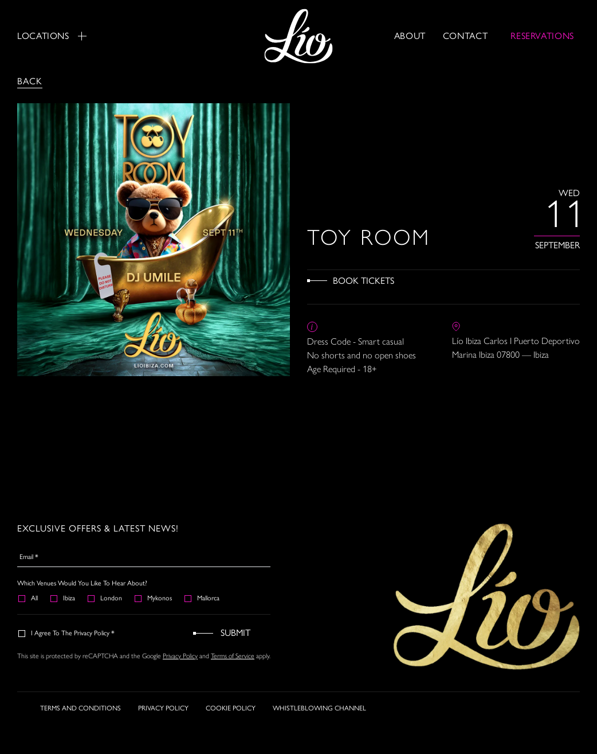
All (28, 598)
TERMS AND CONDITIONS (80, 708)
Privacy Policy (180, 656)
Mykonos (154, 598)
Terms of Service (232, 656)
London (105, 598)
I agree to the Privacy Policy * (67, 633)
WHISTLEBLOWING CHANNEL (319, 708)
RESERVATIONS (542, 35)
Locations (52, 35)
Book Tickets (363, 280)
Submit (235, 632)
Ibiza (63, 598)
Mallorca (202, 598)
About (410, 35)
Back (29, 81)
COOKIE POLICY (231, 708)
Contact (465, 35)
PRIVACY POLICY (163, 708)
